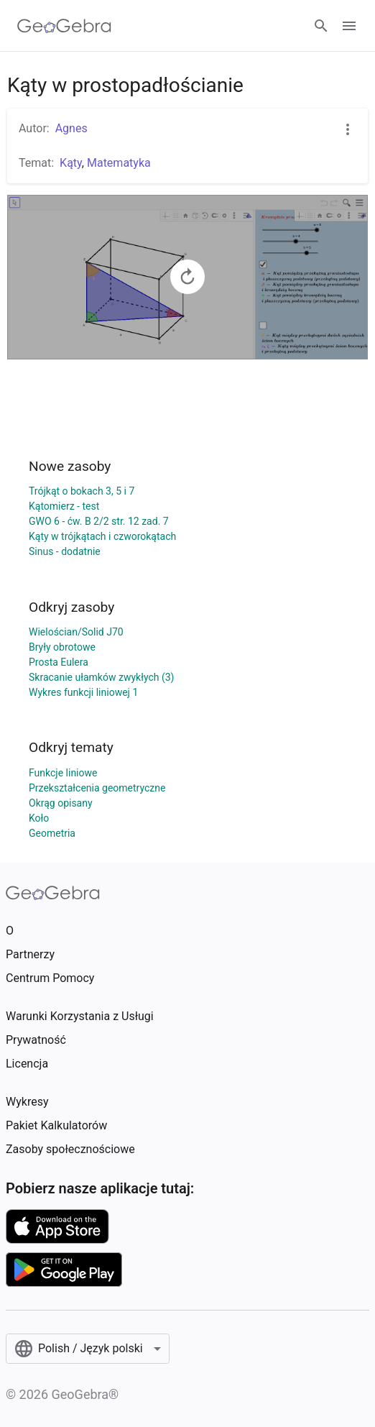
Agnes (71, 128)
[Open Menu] (349, 26)
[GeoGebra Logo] (64, 26)
